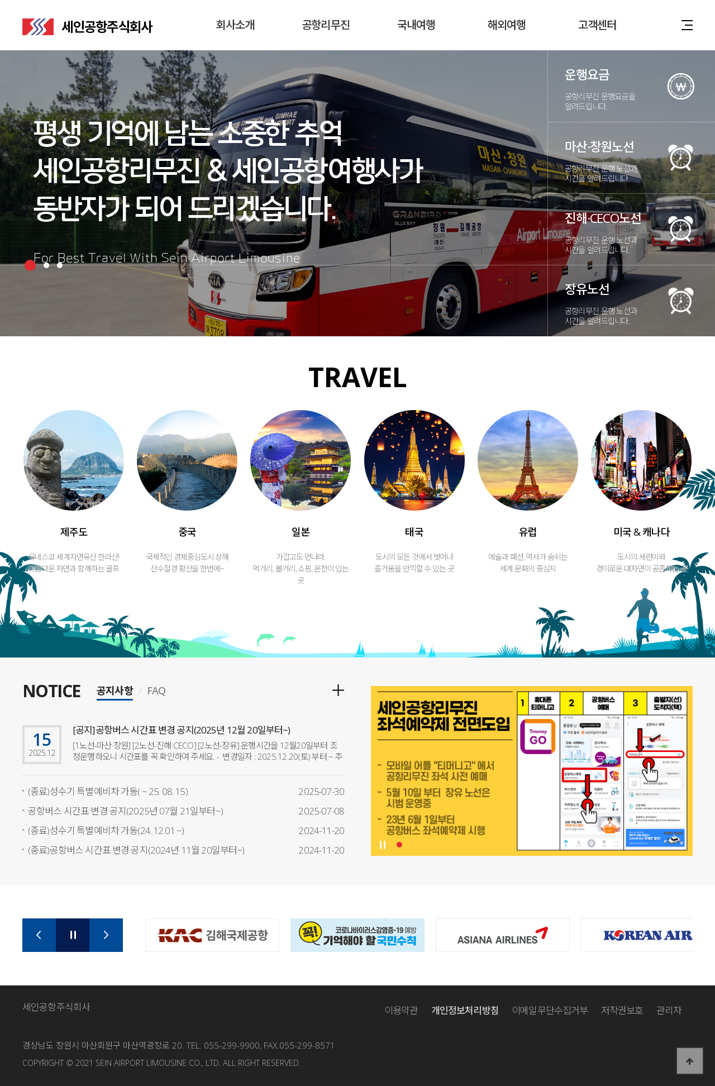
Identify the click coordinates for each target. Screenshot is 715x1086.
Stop (382, 844)
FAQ (156, 691)
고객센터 (597, 24)
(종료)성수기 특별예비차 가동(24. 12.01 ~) (106, 830)
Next (106, 935)
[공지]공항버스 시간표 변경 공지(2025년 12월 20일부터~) (181, 730)
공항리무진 (326, 24)
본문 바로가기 (0, 0)
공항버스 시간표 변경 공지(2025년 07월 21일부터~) (125, 811)
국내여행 (416, 24)
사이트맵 (687, 24)
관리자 (668, 1010)
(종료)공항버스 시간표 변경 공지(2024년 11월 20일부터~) (136, 850)
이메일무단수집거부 (550, 1010)
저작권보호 (622, 1010)
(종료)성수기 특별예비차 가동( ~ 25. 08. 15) (108, 791)
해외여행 (507, 24)
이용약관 (401, 1010)
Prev (39, 935)
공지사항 (115, 691)
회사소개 (235, 24)
